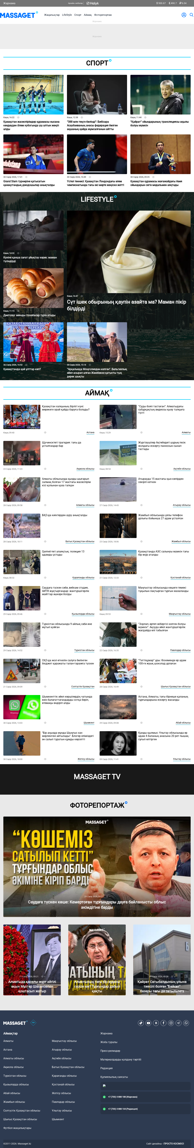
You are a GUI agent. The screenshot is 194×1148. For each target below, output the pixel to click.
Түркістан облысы (84, 650)
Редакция (106, 1068)
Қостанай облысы (181, 577)
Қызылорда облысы (83, 614)
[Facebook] (163, 1023)
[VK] (156, 1023)
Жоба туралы (108, 1042)
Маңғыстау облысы (180, 614)
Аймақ (88, 14)
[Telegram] (178, 1023)
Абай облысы (183, 722)
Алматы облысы (85, 505)
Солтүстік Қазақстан (82, 686)
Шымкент (89, 722)
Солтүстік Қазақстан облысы (21, 1110)
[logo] (19, 15)
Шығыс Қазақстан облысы (176, 686)
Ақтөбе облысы (182, 469)
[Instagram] (171, 1023)
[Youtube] (148, 1023)
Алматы (186, 432)
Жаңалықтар (52, 14)
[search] (191, 15)
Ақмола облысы (85, 469)
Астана (90, 432)
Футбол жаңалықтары (17, 1128)
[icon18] (33, 1022)
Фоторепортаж (103, 14)
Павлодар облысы (180, 650)
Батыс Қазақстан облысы (80, 541)
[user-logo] (184, 15)
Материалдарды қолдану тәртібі (120, 1059)
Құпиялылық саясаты (114, 1077)
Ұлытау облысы (182, 759)
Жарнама (9, 3)
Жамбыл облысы (181, 541)
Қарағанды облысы (83, 577)
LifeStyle (67, 14)
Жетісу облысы (86, 759)
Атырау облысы (182, 505)
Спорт (77, 14)
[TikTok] (141, 1023)
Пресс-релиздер (110, 1050)
